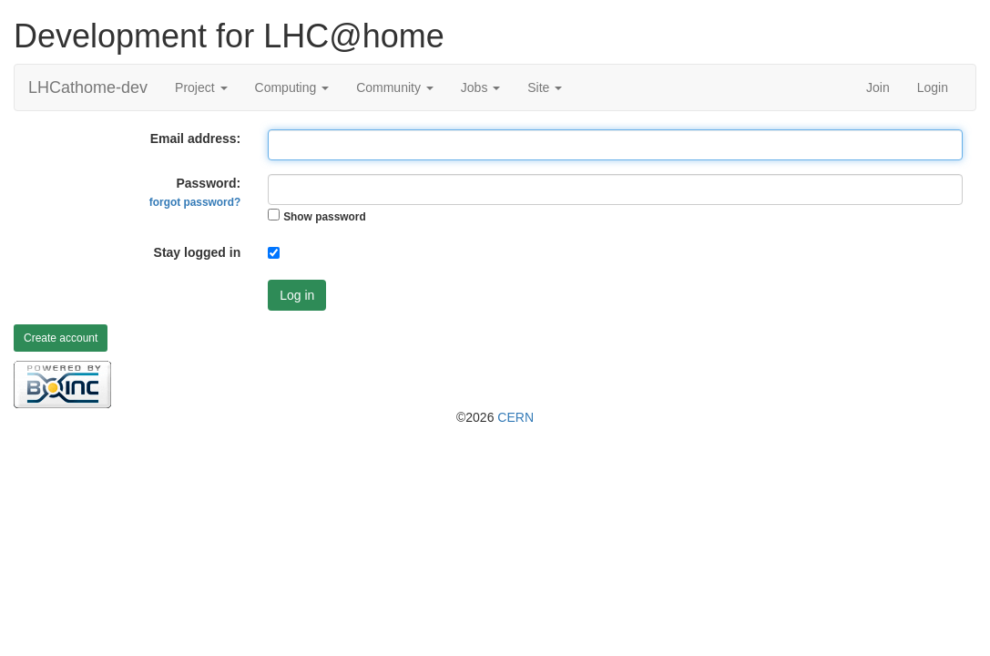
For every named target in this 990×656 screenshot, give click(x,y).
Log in (297, 295)
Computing (292, 87)
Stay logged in (197, 252)
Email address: (195, 138)
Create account (60, 338)
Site (544, 87)
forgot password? (194, 202)
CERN (515, 417)
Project (201, 87)
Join (878, 87)
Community (395, 87)
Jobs (480, 87)
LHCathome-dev (88, 87)
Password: (194, 192)
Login (932, 87)
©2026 (495, 417)
